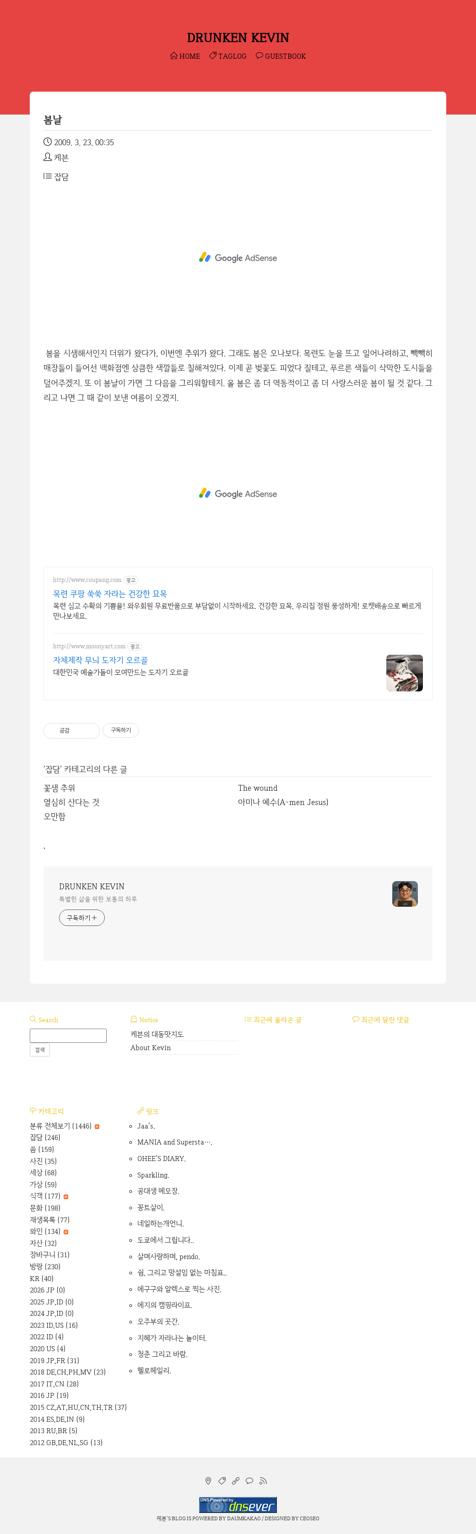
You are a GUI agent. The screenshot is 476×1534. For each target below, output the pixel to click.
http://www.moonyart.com (89, 646)
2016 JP (49, 1395)
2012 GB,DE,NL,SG (66, 1442)
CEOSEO (309, 1518)
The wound (257, 788)
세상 (43, 1173)
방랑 (45, 1266)
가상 (43, 1184)
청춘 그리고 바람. (162, 1354)
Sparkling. (153, 1175)
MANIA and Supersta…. (174, 1142)
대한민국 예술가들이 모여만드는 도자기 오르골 (121, 672)
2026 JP (47, 1290)
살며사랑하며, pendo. (168, 1256)
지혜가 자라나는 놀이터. (172, 1338)
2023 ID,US (54, 1325)
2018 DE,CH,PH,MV (68, 1372)
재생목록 (50, 1220)
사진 (43, 1161)
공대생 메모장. (158, 1191)
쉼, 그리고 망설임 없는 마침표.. (182, 1272)
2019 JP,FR (55, 1360)
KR (42, 1278)
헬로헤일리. (154, 1370)
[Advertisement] (238, 257)
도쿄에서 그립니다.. (165, 1240)
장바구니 (50, 1255)
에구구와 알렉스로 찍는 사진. (179, 1289)
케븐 (162, 1518)
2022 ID (47, 1337)
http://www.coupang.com (87, 580)
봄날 (52, 119)
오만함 (54, 816)
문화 (45, 1208)
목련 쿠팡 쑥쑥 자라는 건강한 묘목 (110, 593)
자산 (43, 1243)
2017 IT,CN (54, 1384)
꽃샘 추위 (59, 788)
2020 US (48, 1348)
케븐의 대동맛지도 (157, 1034)
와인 (49, 1231)
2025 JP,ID (52, 1302)
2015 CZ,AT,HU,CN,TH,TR (78, 1407)
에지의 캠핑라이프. (164, 1305)
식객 (49, 1196)
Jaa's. (146, 1126)
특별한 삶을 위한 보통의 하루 (98, 899)
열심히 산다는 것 (71, 802)
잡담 (56, 176)
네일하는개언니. (160, 1223)
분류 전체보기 (64, 1126)
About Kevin (150, 1047)
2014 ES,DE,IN (57, 1419)
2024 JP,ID (52, 1313)
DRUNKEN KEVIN (238, 37)
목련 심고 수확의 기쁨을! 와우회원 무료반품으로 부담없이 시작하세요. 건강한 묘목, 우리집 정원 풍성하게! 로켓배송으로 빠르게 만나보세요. (237, 611)
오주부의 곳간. (158, 1321)
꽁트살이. (151, 1207)
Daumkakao (244, 1518)
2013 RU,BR (54, 1430)
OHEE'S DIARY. (161, 1158)
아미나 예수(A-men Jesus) (283, 802)
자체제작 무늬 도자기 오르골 (100, 660)
